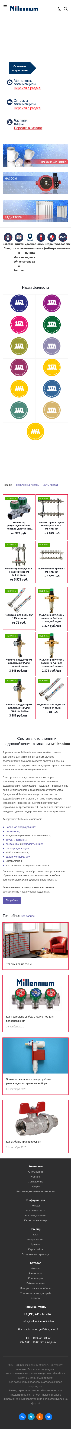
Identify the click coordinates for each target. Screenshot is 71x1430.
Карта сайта (35, 1249)
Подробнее (12, 900)
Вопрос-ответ (35, 1239)
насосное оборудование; (21, 826)
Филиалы (35, 1176)
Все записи (28, 915)
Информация (35, 1200)
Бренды (35, 1244)
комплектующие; (32, 843)
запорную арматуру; (18, 856)
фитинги (21, 839)
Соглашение (35, 1181)
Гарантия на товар (35, 1220)
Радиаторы (35, 1273)
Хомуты (35, 1298)
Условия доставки (35, 1215)
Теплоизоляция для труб (35, 1293)
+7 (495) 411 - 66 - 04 (37, 1314)
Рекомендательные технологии (35, 1191)
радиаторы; (13, 831)
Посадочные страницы (35, 1254)
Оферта (35, 1186)
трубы (9, 839)
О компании (35, 1171)
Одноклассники (39, 1416)
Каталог (35, 1263)
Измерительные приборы (35, 1288)
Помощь (35, 1205)
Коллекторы (35, 1278)
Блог (35, 1234)
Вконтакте (22, 1416)
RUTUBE (48, 1416)
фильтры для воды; (18, 848)
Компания (35, 1166)
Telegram (31, 1416)
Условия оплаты (36, 1210)
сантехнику (12, 843)
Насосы (35, 1268)
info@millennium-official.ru (38, 1321)
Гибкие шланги (36, 1283)
